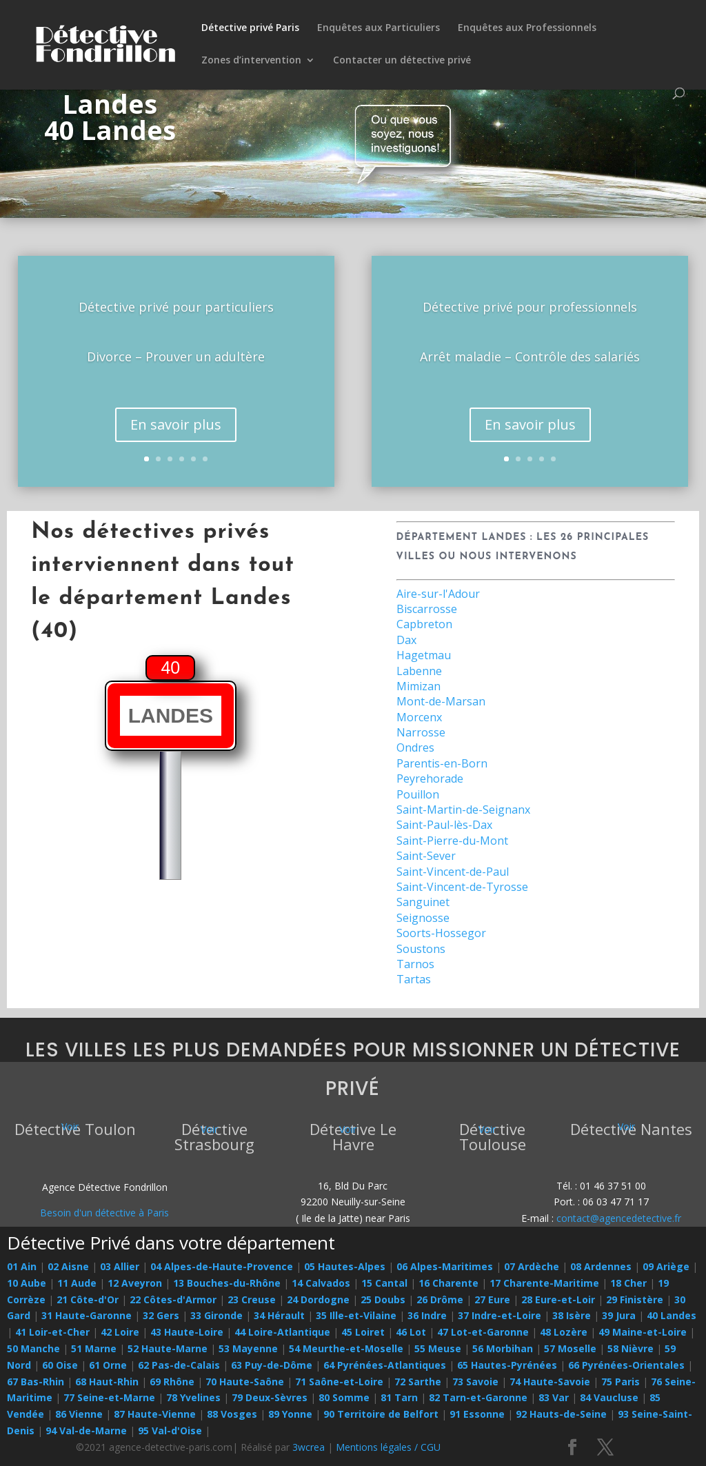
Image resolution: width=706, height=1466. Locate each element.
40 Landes (671, 1315)
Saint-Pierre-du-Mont (452, 840)
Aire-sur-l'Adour (438, 593)
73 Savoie (475, 1381)
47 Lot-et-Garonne (483, 1331)
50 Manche (33, 1348)
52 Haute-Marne (168, 1348)
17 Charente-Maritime (544, 1282)
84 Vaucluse (609, 1397)
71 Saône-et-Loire (339, 1381)
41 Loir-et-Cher (52, 1331)
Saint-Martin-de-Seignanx (463, 809)
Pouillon (417, 794)
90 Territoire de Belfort (380, 1413)
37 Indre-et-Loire (499, 1315)
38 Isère (571, 1315)
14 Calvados (321, 1282)
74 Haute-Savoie (550, 1381)
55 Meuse (437, 1348)
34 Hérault (279, 1315)
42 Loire (120, 1331)
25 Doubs (383, 1299)
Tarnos (415, 964)
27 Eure (492, 1299)
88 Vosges (232, 1413)
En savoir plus (175, 434)
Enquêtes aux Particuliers (378, 28)
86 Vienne (79, 1413)
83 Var (553, 1397)
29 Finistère (634, 1299)
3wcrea (308, 1447)
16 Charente (448, 1282)
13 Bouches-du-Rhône (227, 1282)
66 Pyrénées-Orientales (626, 1365)
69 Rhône (172, 1381)
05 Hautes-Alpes (344, 1266)
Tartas (413, 979)
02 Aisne (68, 1266)
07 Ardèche (531, 1266)
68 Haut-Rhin (107, 1381)
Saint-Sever (426, 855)
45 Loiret (363, 1331)
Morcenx (419, 717)
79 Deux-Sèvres (269, 1397)
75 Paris (620, 1381)
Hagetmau (423, 655)
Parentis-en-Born (441, 763)
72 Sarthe (417, 1381)
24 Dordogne (318, 1299)
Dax (406, 639)
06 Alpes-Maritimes (444, 1266)
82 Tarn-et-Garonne (478, 1397)
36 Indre (427, 1315)
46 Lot (411, 1331)
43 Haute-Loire (186, 1331)
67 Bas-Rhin (35, 1381)
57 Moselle (570, 1348)
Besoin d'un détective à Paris (104, 1212)
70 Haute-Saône (244, 1381)
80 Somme (344, 1397)
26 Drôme (439, 1299)
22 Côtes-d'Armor (173, 1299)
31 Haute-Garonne (86, 1315)
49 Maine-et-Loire (642, 1331)
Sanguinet (423, 902)
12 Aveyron (135, 1282)
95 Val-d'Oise (170, 1430)
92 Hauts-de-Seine (561, 1413)
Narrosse (420, 732)
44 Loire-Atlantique (282, 1331)
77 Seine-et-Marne (109, 1397)
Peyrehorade (429, 778)
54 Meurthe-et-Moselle (346, 1348)
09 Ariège (666, 1266)
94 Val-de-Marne (86, 1430)
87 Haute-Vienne (155, 1413)
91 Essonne (477, 1413)
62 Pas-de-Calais (179, 1365)
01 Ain (22, 1266)
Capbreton (424, 624)
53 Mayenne (248, 1348)
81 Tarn (399, 1397)
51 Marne (94, 1348)
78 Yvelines (193, 1397)
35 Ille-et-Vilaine (356, 1315)
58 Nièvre (630, 1348)
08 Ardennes (601, 1266)
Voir (70, 1126)
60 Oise (60, 1365)
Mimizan (418, 686)
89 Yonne (290, 1413)
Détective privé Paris (250, 28)
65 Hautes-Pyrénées (507, 1365)
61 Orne (108, 1365)
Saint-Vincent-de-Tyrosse (462, 886)
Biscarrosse (426, 608)
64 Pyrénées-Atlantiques (384, 1365)
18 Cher (628, 1282)
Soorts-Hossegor (441, 933)
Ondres (415, 747)
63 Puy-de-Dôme (271, 1365)
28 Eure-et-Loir (558, 1299)
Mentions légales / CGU (388, 1447)
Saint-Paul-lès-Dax (444, 824)
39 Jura (619, 1315)
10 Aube (26, 1282)
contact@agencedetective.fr (618, 1218)
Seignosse (423, 917)
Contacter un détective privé (402, 60)
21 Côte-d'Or (88, 1299)
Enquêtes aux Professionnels (527, 28)
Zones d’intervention (251, 60)
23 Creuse (252, 1299)
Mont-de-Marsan (440, 701)
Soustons (420, 948)
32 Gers (161, 1315)
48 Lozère (563, 1331)
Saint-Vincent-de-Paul (452, 871)
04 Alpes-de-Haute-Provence (221, 1266)
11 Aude (77, 1282)
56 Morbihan (502, 1348)
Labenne (419, 671)
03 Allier (119, 1266)
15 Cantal (384, 1282)
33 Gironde (216, 1315)
